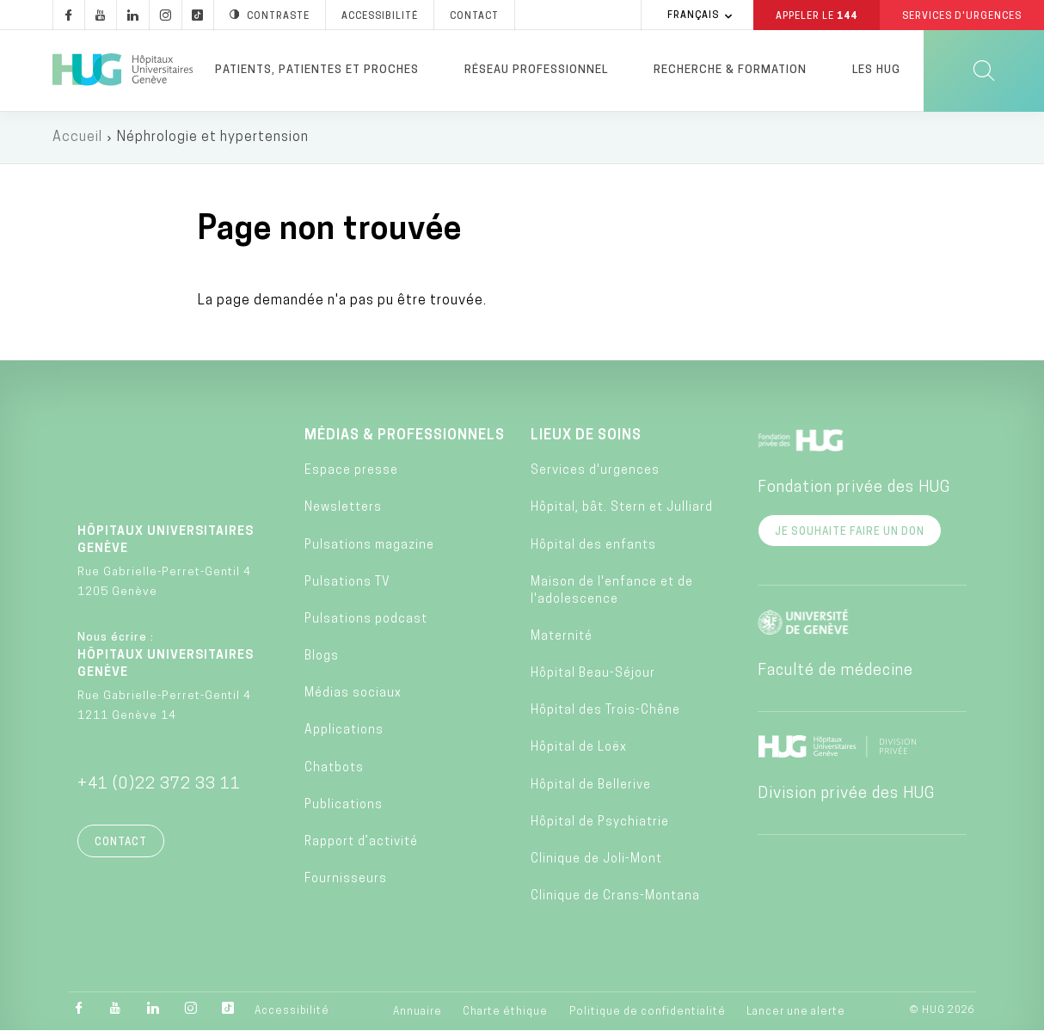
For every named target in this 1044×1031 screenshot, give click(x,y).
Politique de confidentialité (647, 1013)
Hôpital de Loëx (579, 748)
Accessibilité (292, 1012)
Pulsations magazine (369, 545)
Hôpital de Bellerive (591, 785)
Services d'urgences (595, 471)
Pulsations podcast (365, 619)
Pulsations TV (347, 582)
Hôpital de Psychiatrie (600, 822)
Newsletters (343, 508)
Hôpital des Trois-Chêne (605, 711)
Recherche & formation (730, 70)
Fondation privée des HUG (854, 488)
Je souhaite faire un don (849, 532)
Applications (344, 731)
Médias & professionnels (404, 436)
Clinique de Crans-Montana (615, 897)
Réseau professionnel (536, 70)
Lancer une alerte (795, 1013)
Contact (121, 843)
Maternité (562, 636)
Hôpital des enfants (593, 545)
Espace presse (351, 471)
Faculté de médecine (835, 671)
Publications (343, 805)
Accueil (77, 137)
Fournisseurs (345, 880)
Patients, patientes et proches (317, 70)
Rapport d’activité (361, 842)
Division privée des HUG (846, 794)
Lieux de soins (586, 436)
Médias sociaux (353, 694)
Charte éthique (505, 1013)
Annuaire (417, 1013)
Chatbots (334, 768)
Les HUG (876, 70)
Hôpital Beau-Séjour (593, 674)
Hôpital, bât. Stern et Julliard (622, 508)
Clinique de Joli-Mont (596, 859)
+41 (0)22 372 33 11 (159, 784)
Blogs (321, 657)
